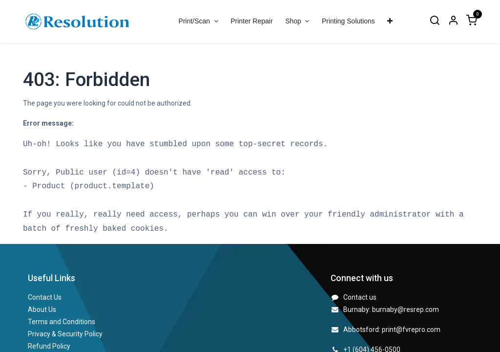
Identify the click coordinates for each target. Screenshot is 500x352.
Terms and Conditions (61, 322)
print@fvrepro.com (411, 329)
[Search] (434, 21)
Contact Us (45, 297)
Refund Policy (49, 346)
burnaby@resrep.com (405, 309)
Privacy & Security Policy (65, 334)
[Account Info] (453, 21)
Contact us (359, 297)
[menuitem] (251, 21)
